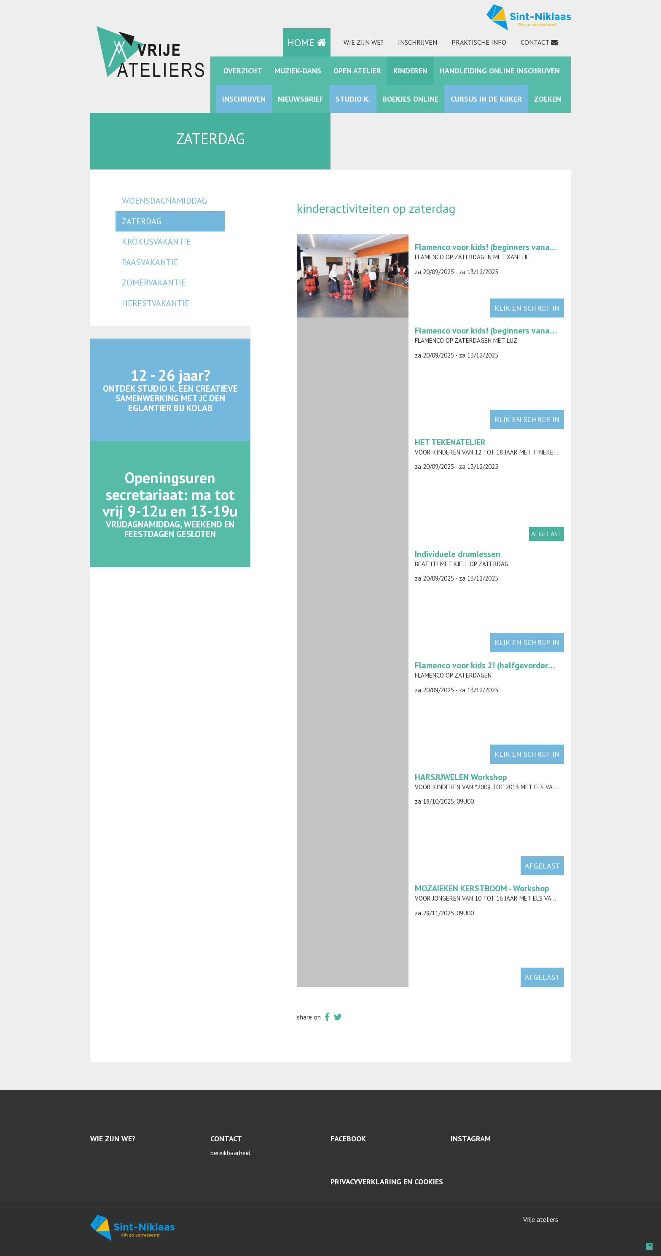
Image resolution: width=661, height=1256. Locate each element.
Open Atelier (357, 70)
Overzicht (242, 70)
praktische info (478, 42)
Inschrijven (417, 42)
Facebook (348, 1138)
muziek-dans (297, 70)
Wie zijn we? (364, 42)
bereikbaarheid (230, 1152)
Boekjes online (410, 99)
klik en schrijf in (527, 308)
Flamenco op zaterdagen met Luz (466, 340)
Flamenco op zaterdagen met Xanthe (472, 257)
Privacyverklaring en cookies (386, 1181)
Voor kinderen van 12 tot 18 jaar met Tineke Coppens (497, 452)
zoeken (547, 99)
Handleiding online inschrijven (500, 70)
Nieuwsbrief (300, 99)
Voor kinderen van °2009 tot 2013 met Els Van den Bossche (505, 787)
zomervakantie (154, 282)
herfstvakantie (155, 303)
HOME (307, 42)
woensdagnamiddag (164, 200)
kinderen (410, 70)
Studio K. (353, 99)
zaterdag (141, 221)
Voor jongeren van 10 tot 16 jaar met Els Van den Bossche (504, 898)
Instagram (471, 1138)
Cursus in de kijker (486, 99)
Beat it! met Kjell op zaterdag (461, 564)
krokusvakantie (156, 241)
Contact (535, 42)
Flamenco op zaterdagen (453, 675)
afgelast (542, 866)
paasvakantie (150, 262)
